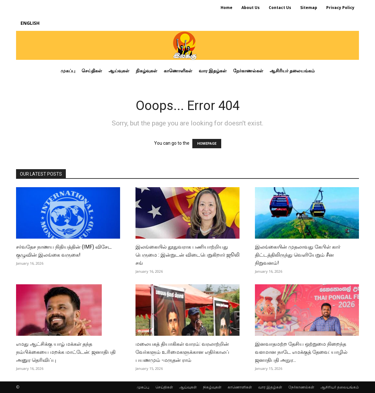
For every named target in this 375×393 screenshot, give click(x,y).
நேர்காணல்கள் (301, 387)
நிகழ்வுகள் (212, 387)
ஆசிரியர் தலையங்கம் (339, 387)
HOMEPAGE (206, 144)
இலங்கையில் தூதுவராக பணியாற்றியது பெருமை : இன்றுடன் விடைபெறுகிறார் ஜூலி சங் (187, 255)
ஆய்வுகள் (188, 387)
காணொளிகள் (240, 387)
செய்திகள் (164, 387)
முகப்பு (143, 387)
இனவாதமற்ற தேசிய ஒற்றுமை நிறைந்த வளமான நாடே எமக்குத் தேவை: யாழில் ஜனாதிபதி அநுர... (301, 352)
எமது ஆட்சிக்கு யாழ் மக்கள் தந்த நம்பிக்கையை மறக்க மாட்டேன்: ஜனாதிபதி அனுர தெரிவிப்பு (66, 352)
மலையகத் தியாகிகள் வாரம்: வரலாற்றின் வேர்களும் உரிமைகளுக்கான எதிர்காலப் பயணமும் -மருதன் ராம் (182, 352)
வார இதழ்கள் (270, 387)
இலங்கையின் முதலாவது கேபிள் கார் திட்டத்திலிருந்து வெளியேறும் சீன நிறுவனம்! (297, 255)
